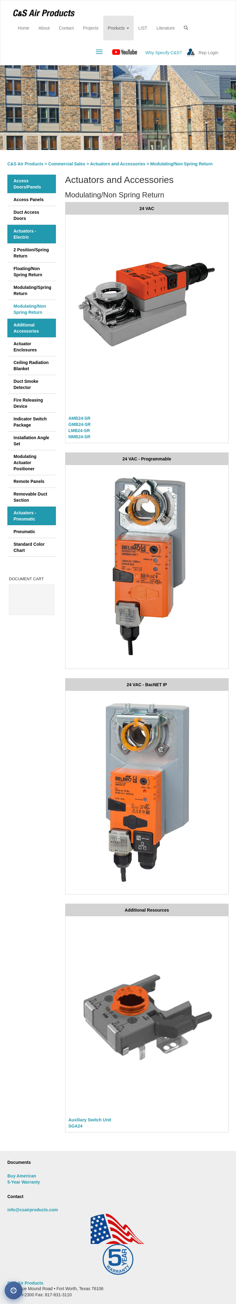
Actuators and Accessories (117, 163)
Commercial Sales (66, 163)
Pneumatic (24, 531)
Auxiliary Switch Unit (90, 1119)
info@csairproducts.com (32, 1209)
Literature (165, 28)
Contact (66, 28)
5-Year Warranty (23, 1182)
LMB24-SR (79, 430)
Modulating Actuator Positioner (25, 462)
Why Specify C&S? (163, 52)
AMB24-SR (80, 418)
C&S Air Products (25, 163)
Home (26, 27)
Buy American (21, 1175)
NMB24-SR (80, 436)
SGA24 (76, 1126)
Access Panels (29, 199)
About (44, 28)
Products (118, 28)
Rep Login (208, 52)
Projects (91, 28)
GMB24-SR (80, 424)
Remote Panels (29, 481)
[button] (186, 28)
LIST (143, 28)
